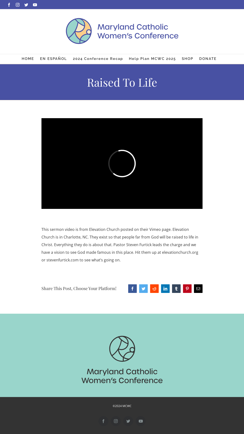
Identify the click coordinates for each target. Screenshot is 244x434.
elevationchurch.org (180, 252)
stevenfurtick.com (62, 260)
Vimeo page (160, 229)
